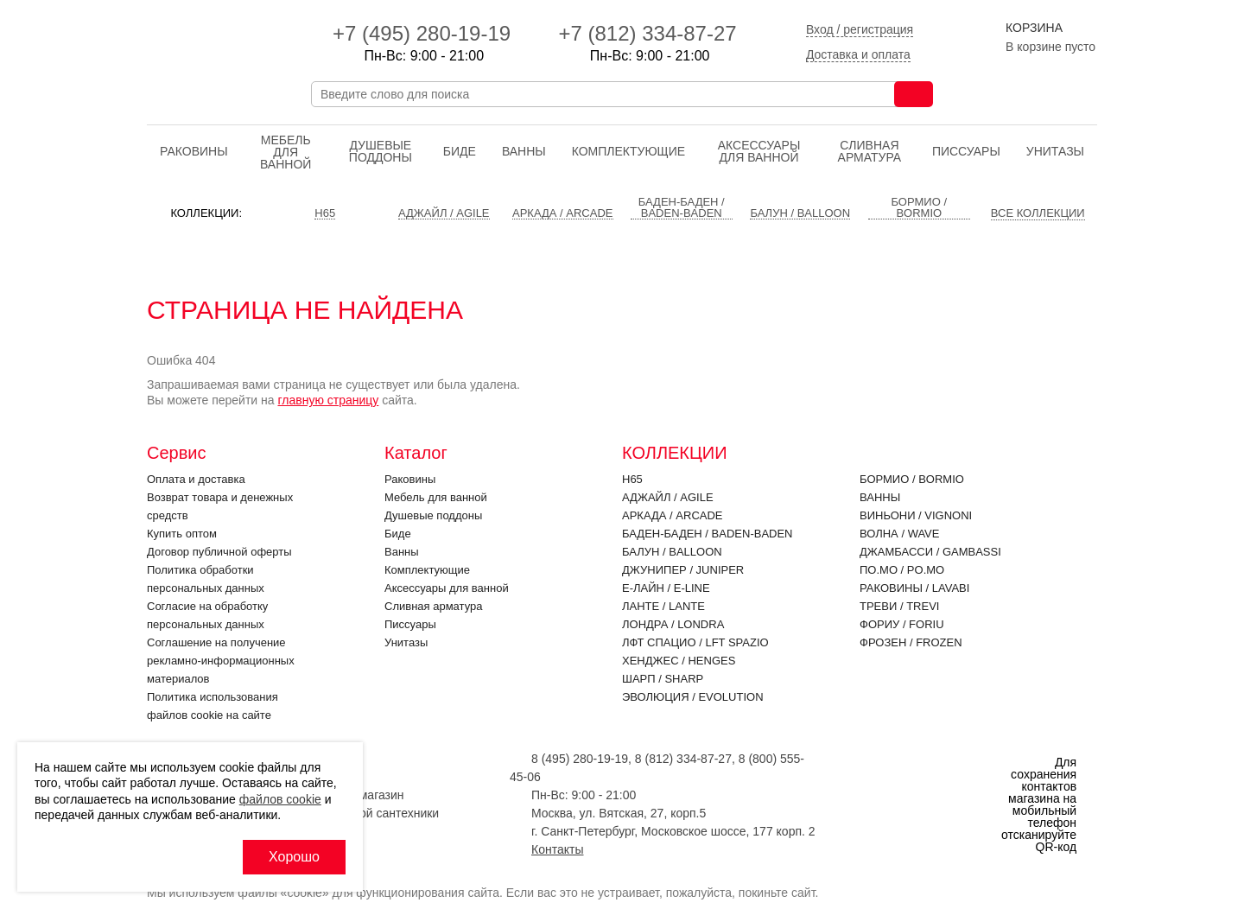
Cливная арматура (870, 151)
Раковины (194, 151)
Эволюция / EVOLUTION (693, 696)
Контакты (557, 849)
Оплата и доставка (196, 479)
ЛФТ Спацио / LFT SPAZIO (695, 642)
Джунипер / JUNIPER (683, 569)
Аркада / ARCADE (672, 515)
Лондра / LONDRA (673, 624)
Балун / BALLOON (672, 551)
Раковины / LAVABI (914, 588)
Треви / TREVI (899, 606)
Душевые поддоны (380, 151)
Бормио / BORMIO (912, 479)
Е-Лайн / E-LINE (666, 588)
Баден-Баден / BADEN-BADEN (707, 533)
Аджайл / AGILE (668, 497)
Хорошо (294, 856)
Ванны (524, 151)
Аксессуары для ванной (759, 151)
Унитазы (1055, 151)
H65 (632, 479)
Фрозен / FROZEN (911, 642)
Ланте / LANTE (663, 606)
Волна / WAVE (899, 533)
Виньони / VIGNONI (916, 515)
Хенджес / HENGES (678, 660)
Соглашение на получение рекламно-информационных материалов (221, 660)
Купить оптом (182, 533)
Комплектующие (628, 151)
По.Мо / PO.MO (902, 569)
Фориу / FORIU (902, 624)
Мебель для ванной (285, 152)
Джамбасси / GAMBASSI (930, 551)
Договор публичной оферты (219, 551)
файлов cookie (280, 799)
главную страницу (327, 400)
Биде (459, 151)
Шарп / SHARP (662, 678)
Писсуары (966, 151)
